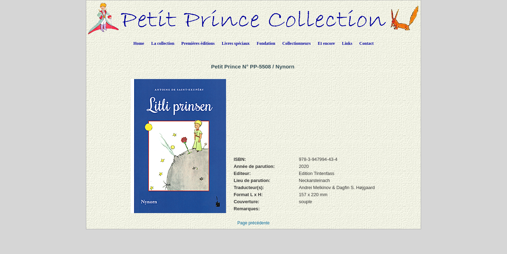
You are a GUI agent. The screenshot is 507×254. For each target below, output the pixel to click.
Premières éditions (198, 43)
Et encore (326, 43)
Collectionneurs (296, 43)
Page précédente (253, 222)
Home (138, 43)
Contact (366, 43)
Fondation (266, 43)
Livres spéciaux (236, 43)
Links (347, 43)
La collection (162, 43)
